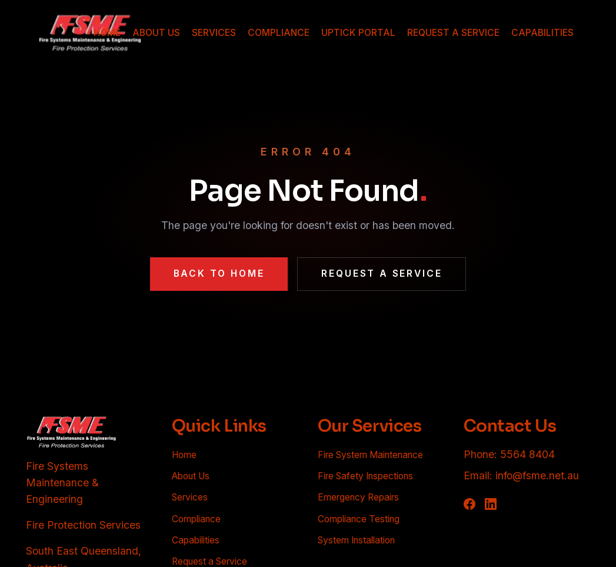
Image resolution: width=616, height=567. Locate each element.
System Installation (356, 540)
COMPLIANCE (278, 32)
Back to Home (219, 273)
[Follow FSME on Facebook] (469, 504)
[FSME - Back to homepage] (72, 432)
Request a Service (381, 273)
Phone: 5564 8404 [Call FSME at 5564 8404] (509, 454)
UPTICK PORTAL (358, 32)
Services (190, 497)
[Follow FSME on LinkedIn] (491, 504)
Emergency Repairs (358, 497)
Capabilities (195, 540)
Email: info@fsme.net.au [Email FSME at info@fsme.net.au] (521, 475)
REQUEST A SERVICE (453, 32)
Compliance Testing (358, 519)
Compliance (196, 519)
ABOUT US (156, 32)
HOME (107, 32)
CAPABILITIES (542, 32)
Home (184, 454)
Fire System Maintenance (370, 454)
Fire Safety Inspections (365, 476)
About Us (190, 476)
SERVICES (214, 32)
